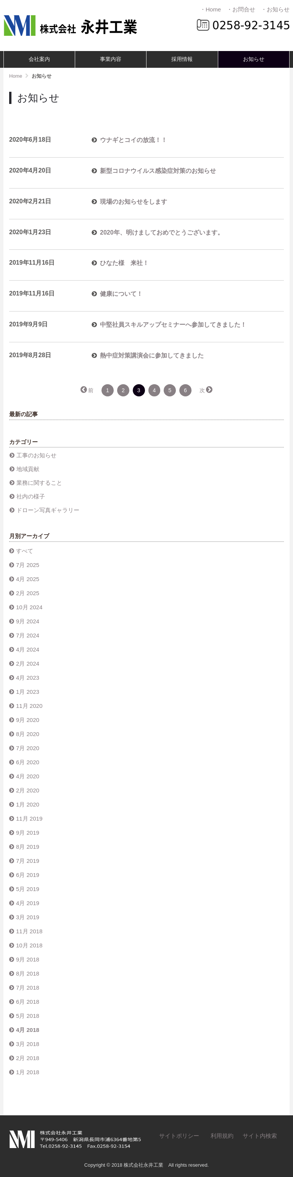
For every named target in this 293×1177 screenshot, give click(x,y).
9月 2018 (27, 959)
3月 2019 (27, 917)
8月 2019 (27, 846)
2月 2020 (27, 790)
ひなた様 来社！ (124, 263)
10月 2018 (29, 945)
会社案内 (39, 59)
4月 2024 (27, 649)
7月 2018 (27, 987)
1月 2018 (27, 1072)
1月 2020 (27, 804)
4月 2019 (27, 903)
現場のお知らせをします (133, 201)
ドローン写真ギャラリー (47, 510)
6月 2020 (27, 762)
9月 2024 (27, 621)
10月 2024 (29, 607)
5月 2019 (27, 889)
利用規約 (222, 1135)
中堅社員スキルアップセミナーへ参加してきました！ (173, 324)
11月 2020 (29, 706)
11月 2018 (29, 931)
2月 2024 (27, 663)
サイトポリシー (179, 1135)
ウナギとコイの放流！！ (133, 140)
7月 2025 (27, 565)
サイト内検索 (260, 1135)
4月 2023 (27, 677)
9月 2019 (27, 832)
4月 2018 (27, 1030)
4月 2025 (27, 579)
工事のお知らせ (36, 455)
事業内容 (110, 59)
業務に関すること (39, 482)
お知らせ (253, 59)
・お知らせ (275, 9)
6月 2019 (27, 875)
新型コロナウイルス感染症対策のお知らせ (158, 171)
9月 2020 (27, 720)
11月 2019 (29, 818)
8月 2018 (27, 973)
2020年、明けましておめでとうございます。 (162, 232)
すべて (24, 551)
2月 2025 (27, 593)
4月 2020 (27, 776)
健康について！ (121, 294)
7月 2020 (27, 748)
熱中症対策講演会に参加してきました (152, 355)
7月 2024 (27, 635)
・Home (210, 9)
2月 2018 (27, 1058)
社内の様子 (30, 496)
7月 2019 (27, 861)
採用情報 (182, 59)
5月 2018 (27, 1016)
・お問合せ (241, 9)
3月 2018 (27, 1044)
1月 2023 (27, 691)
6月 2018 (27, 1001)
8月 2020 (27, 734)
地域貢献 (27, 469)
